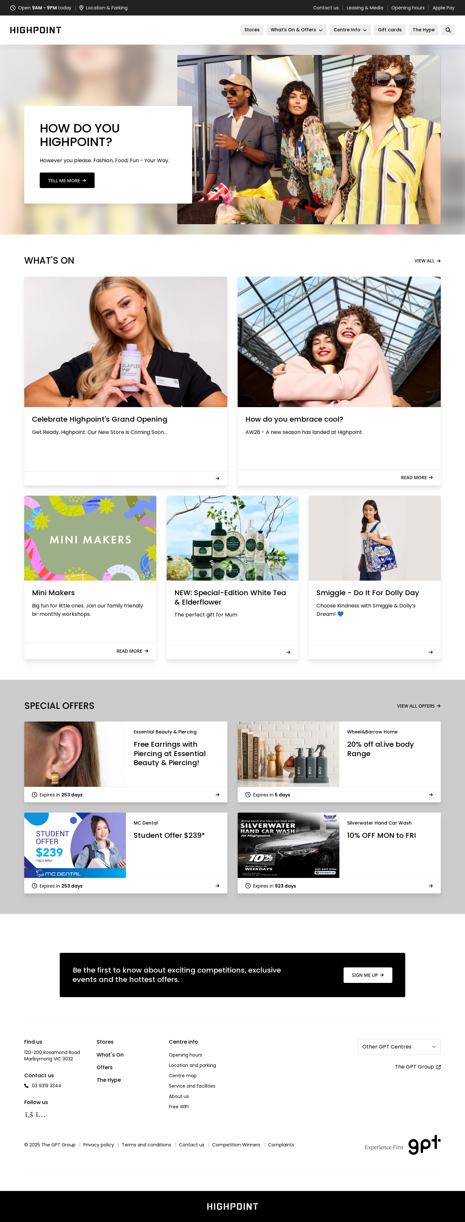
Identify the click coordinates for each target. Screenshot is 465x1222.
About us (179, 1096)
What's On (110, 1055)
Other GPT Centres (386, 1046)
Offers (105, 1067)
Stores (105, 1042)
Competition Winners (236, 1145)
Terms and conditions (146, 1145)
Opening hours (408, 8)
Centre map (183, 1075)
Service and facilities (192, 1086)
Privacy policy (98, 1145)
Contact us (326, 8)
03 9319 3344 (46, 1085)
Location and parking (192, 1065)
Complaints (281, 1145)
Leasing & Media (365, 8)
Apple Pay (444, 8)
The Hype (109, 1080)
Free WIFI (179, 1106)
